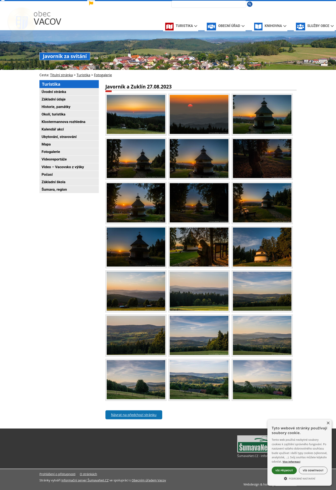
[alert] (299, 453)
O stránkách (88, 474)
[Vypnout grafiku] (277, 4)
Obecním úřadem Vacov (149, 480)
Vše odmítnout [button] (313, 470)
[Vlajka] (129, 3)
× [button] (328, 423)
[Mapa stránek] (284, 4)
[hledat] (207, 4)
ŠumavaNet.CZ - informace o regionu (263, 456)
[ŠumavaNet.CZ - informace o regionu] (258, 451)
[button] (299, 478)
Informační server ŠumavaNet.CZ (85, 480)
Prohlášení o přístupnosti (57, 474)
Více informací (291, 461)
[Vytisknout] (292, 4)
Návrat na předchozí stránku (133, 414)
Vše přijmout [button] (284, 470)
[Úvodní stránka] (270, 4)
